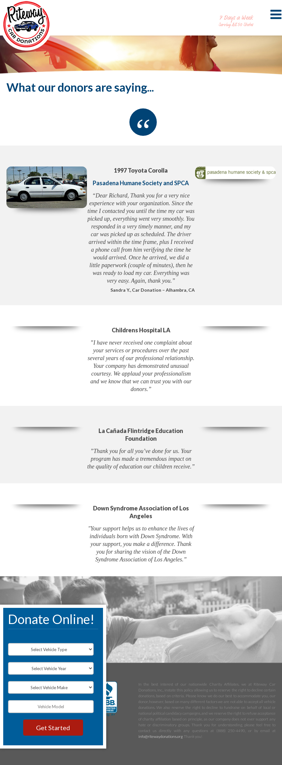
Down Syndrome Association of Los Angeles (141, 512)
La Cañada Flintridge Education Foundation (141, 434)
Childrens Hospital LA (141, 330)
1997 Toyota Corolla (141, 170)
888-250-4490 (236, 11)
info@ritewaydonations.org (160, 736)
